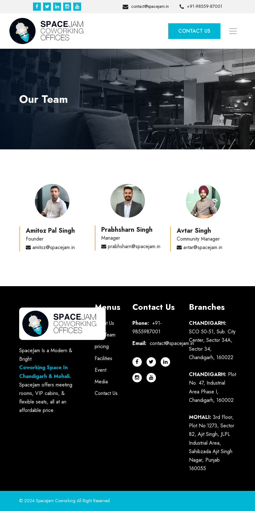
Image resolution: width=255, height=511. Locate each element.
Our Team (105, 334)
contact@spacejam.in (146, 7)
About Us (104, 323)
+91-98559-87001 (201, 7)
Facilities (103, 358)
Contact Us (194, 31)
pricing (102, 346)
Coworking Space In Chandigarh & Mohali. (45, 372)
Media (101, 381)
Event (100, 370)
